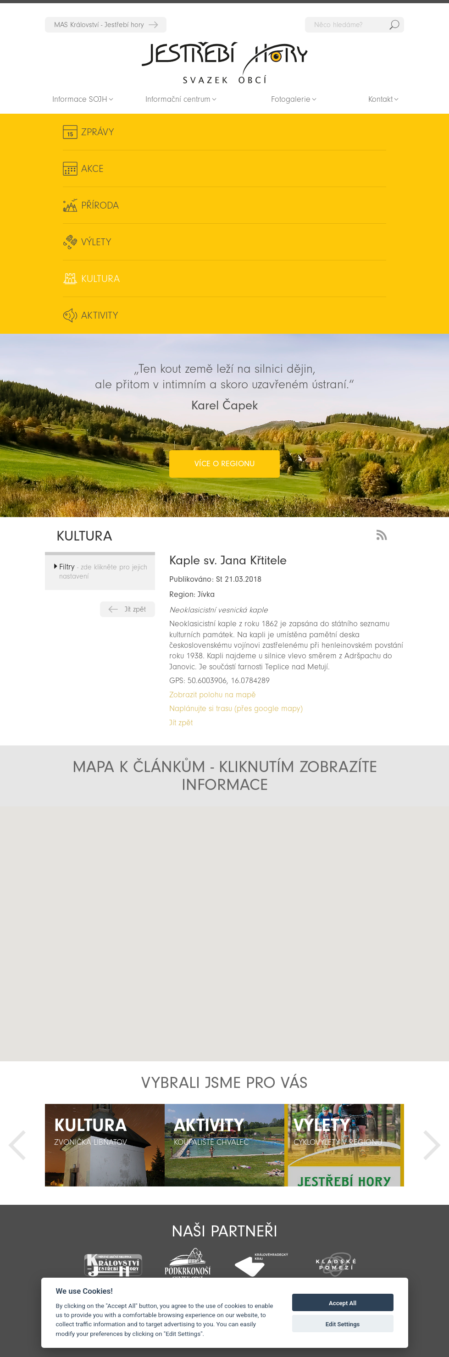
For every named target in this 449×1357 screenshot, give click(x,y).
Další (432, 1145)
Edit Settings (343, 1324)
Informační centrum (178, 99)
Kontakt (380, 99)
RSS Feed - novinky (383, 534)
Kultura (100, 279)
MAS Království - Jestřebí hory (99, 25)
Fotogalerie (290, 99)
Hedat (394, 25)
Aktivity (99, 315)
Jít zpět (135, 609)
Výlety (96, 242)
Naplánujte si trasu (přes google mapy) (236, 708)
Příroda (100, 205)
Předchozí (17, 1145)
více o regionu (224, 464)
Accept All (342, 1303)
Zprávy (97, 132)
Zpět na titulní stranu (225, 62)
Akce (92, 169)
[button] (222, 951)
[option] (105, 1145)
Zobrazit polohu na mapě (212, 695)
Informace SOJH (79, 99)
